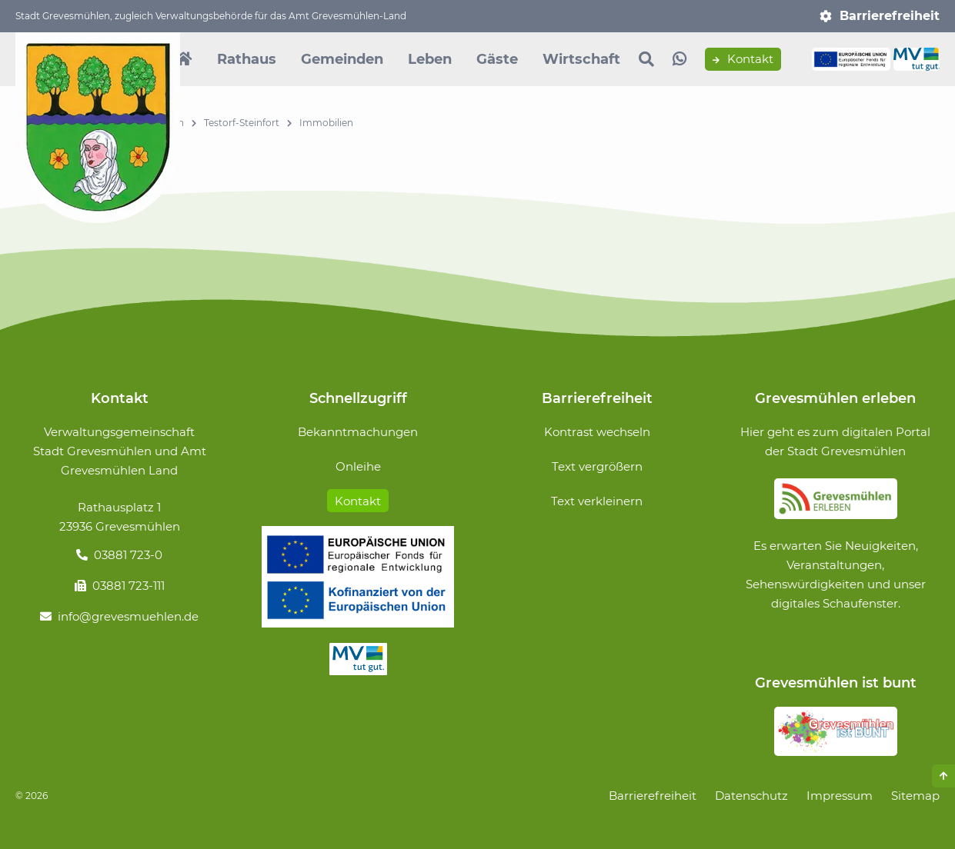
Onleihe (358, 466)
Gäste (497, 59)
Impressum (839, 795)
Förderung (358, 577)
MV (358, 659)
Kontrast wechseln (597, 431)
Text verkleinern (597, 501)
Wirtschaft (581, 59)
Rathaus (246, 59)
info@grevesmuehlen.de (128, 616)
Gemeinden (342, 59)
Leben (430, 59)
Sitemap (915, 795)
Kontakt (743, 60)
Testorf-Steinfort (241, 122)
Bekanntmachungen (358, 431)
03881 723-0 (128, 555)
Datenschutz (751, 795)
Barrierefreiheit (890, 15)
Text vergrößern (597, 466)
